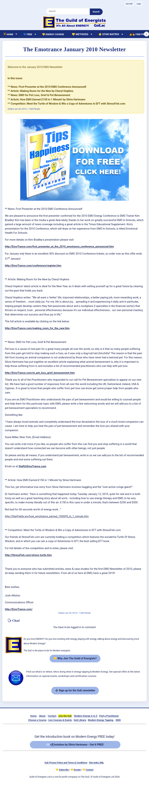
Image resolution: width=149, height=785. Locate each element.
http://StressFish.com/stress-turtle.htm (28, 555)
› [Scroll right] (146, 34)
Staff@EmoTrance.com (32, 466)
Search (96, 12)
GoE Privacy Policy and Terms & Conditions (66, 762)
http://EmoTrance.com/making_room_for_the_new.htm (37, 328)
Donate (77, 770)
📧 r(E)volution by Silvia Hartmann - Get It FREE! (75, 744)
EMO (118, 720)
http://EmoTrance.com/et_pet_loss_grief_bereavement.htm (40, 372)
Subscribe (64, 770)
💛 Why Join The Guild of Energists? (75, 658)
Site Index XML (96, 762)
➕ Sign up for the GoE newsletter (75, 690)
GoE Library (80, 720)
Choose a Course (37, 720)
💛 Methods (80, 34)
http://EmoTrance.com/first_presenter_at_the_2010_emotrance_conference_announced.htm (59, 246)
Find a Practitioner (109, 716)
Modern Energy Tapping (100, 720)
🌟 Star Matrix (108, 34)
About (42, 716)
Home (33, 716)
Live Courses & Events (60, 720)
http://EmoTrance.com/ (19, 609)
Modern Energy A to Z (85, 716)
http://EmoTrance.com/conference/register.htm (33, 265)
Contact (52, 716)
